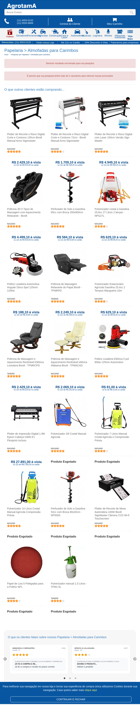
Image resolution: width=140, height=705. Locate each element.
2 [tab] (70, 678)
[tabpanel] (39, 659)
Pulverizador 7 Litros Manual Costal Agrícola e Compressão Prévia (112, 437)
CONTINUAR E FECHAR (71, 699)
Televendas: (16, 42)
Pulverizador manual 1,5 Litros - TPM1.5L (69, 585)
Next (135, 659)
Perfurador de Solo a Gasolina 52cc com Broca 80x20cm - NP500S (68, 512)
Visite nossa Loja (45, 42)
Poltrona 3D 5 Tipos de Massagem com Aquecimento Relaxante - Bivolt (24, 212)
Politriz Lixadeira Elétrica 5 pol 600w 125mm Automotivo (112, 360)
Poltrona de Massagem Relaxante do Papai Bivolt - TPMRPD (66, 287)
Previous (5, 659)
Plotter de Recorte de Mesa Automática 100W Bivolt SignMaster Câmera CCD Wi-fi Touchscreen (112, 513)
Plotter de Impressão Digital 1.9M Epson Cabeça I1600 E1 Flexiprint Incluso (26, 437)
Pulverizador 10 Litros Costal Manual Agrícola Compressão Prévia (24, 512)
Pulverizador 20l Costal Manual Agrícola (68, 435)
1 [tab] (64, 678)
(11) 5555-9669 (25, 23)
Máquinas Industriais (120, 34)
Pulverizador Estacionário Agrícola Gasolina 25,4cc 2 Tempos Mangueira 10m (110, 287)
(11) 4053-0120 (25, 20)
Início (6, 55)
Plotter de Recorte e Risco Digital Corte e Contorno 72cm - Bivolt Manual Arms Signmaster (69, 137)
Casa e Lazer (64, 34)
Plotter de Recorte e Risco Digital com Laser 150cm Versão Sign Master (113, 137)
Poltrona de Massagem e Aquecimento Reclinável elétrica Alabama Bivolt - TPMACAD (69, 362)
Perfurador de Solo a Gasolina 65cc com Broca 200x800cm (68, 211)
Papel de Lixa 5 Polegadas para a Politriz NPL (25, 585)
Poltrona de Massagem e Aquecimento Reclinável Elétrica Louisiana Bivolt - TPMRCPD (25, 362)
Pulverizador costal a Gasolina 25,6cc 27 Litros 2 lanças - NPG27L (112, 212)
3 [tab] (75, 678)
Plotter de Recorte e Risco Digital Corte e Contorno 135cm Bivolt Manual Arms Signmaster (26, 137)
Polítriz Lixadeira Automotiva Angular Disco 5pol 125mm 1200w (23, 287)
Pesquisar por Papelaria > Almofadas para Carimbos (30, 55)
